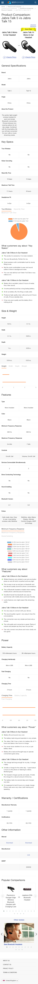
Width (11, 366)
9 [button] (28, 911)
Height (4, 366)
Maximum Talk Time (9, 213)
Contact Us (7, 964)
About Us (6, 960)
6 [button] (19, 911)
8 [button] (25, 911)
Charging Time (7, 695)
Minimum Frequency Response (13, 529)
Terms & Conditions (10, 972)
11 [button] (34, 911)
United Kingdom (10, 980)
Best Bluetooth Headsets (13, 944)
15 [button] (24, 914)
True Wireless (6, 209)
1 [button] (4, 911)
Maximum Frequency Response (13, 532)
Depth (17, 366)
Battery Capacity (20, 695)
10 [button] (31, 911)
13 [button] (18, 914)
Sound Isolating (7, 536)
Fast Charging (7, 699)
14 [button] (21, 914)
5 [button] (16, 911)
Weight (24, 366)
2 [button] (7, 911)
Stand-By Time (19, 209)
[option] (19, 896)
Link (28, 855)
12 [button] (14, 914)
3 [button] (10, 911)
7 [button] (22, 911)
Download (9, 843)
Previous (2, 896)
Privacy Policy (8, 968)
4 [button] (13, 911)
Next (35, 896)
